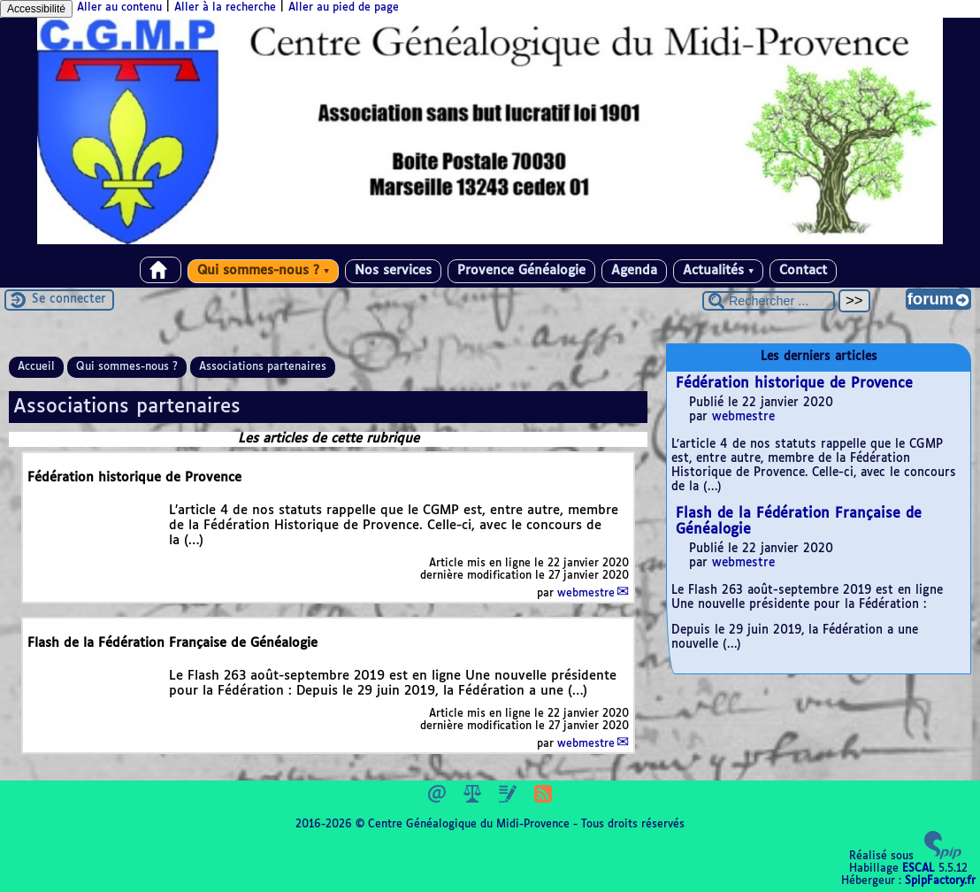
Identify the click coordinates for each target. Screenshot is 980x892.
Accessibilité (36, 9)
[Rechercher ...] (768, 301)
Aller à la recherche (225, 8)
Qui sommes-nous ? (263, 271)
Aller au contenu (119, 8)
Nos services (393, 271)
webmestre (586, 593)
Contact (803, 271)
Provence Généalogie (521, 271)
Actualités (718, 271)
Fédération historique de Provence (794, 383)
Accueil (36, 367)
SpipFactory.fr (940, 881)
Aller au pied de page (343, 8)
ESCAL (918, 869)
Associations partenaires (262, 367)
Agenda (634, 271)
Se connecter (69, 299)
